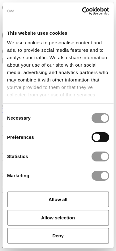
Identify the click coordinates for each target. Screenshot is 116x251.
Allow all (58, 199)
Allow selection (58, 217)
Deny (58, 235)
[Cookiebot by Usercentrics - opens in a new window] (82, 11)
